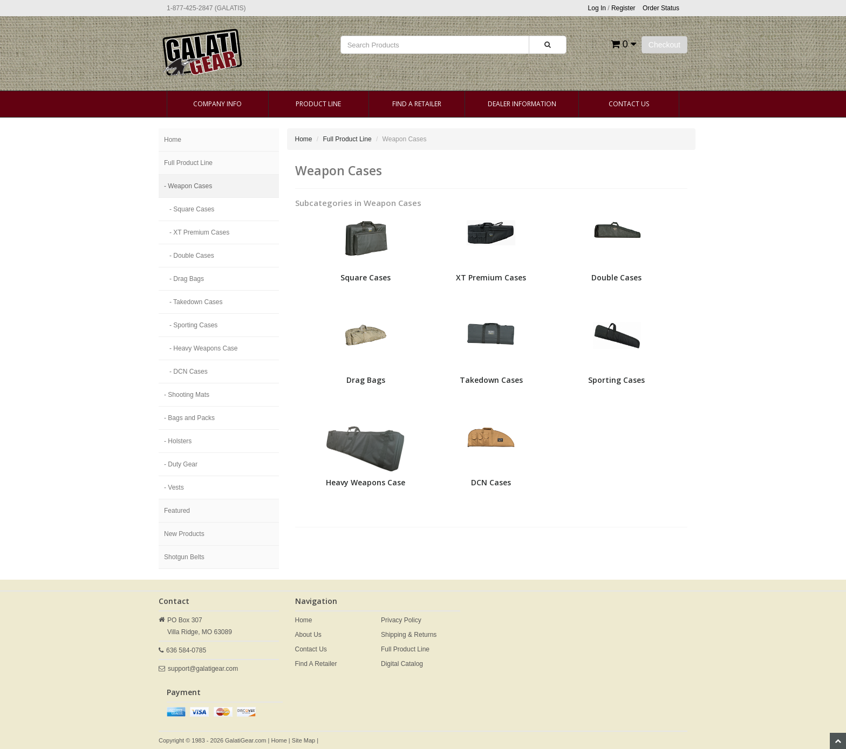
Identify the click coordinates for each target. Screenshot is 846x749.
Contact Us (629, 103)
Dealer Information (522, 103)
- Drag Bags (186, 279)
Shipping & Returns (408, 634)
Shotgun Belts (184, 557)
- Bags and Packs (189, 418)
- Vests (174, 487)
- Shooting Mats (186, 394)
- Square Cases (191, 209)
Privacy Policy (401, 620)
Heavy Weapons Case (365, 482)
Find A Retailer (416, 103)
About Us (308, 634)
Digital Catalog (402, 664)
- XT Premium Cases (199, 232)
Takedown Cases (491, 380)
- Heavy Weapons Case (203, 348)
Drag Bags (365, 380)
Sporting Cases (616, 380)
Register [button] (623, 8)
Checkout (664, 44)
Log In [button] (597, 8)
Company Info (217, 103)
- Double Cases (191, 255)
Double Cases (616, 277)
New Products (184, 534)
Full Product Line (188, 163)
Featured (177, 510)
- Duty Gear (180, 464)
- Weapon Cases (188, 186)
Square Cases (365, 277)
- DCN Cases (188, 371)
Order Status (661, 8)
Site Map (303, 740)
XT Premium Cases (491, 277)
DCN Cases (491, 482)
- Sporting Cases (193, 325)
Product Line (318, 103)
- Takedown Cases (196, 302)
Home (172, 139)
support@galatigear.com (203, 668)
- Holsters (178, 441)
